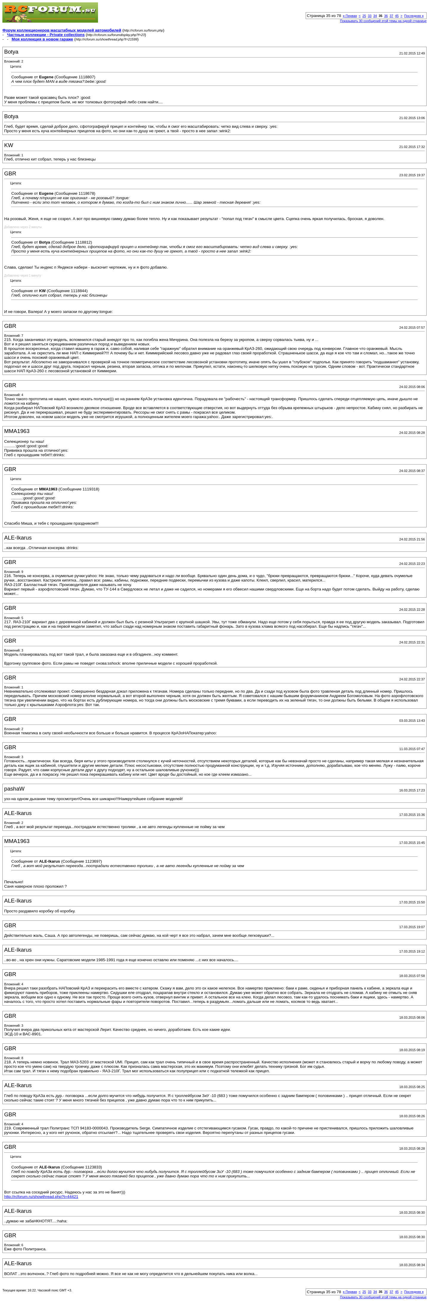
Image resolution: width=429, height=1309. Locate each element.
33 (370, 16)
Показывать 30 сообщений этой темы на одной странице (383, 21)
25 (364, 16)
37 (391, 16)
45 (397, 16)
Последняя (414, 16)
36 (386, 16)
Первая (350, 16)
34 (375, 16)
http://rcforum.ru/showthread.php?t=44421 (41, 1196)
